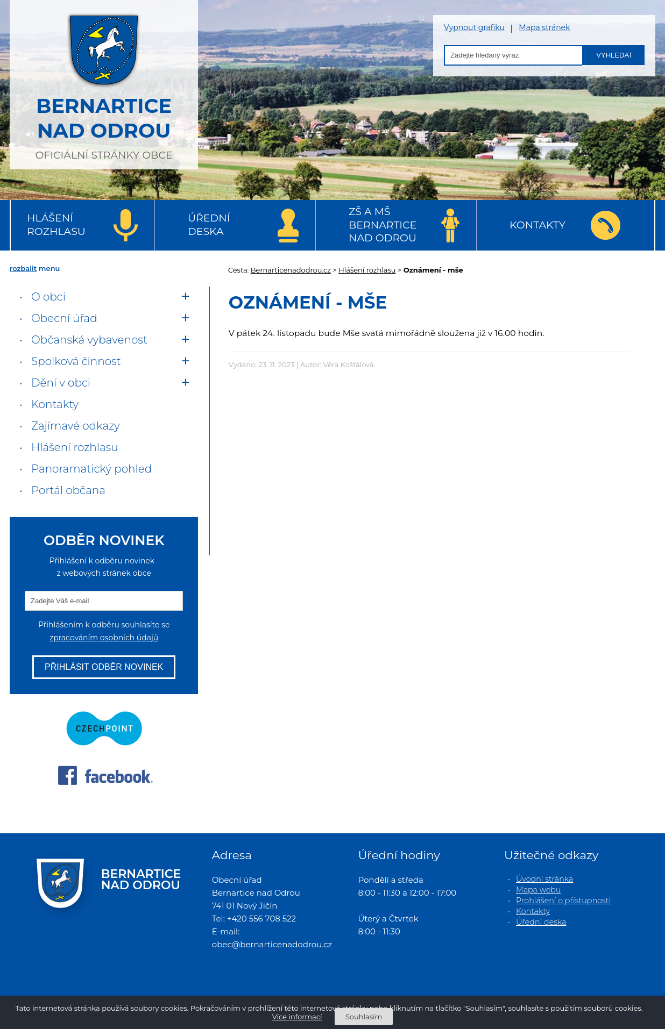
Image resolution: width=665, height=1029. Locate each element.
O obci (48, 296)
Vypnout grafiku (474, 27)
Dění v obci (60, 382)
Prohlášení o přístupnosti (563, 900)
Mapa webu (538, 890)
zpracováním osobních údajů (103, 637)
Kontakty (537, 225)
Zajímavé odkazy (75, 425)
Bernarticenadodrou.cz (291, 270)
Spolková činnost (76, 361)
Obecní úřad (64, 318)
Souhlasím (363, 1016)
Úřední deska (209, 225)
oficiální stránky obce (104, 83)
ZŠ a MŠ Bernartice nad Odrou (382, 224)
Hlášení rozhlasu (56, 225)
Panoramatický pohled (91, 468)
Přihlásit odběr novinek (104, 666)
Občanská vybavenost (89, 339)
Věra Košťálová (348, 364)
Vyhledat (614, 55)
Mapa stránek (544, 27)
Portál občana (68, 490)
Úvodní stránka (544, 879)
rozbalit (23, 268)
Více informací (297, 1016)
